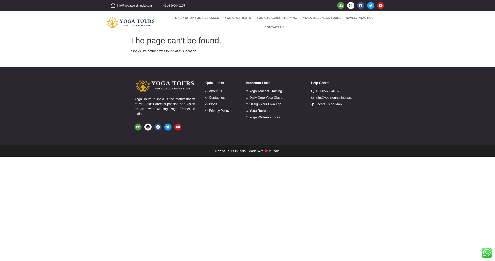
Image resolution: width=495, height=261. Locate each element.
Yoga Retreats (238, 18)
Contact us (274, 27)
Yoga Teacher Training (277, 18)
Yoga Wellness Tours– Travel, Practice (338, 18)
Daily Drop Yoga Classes (197, 18)
